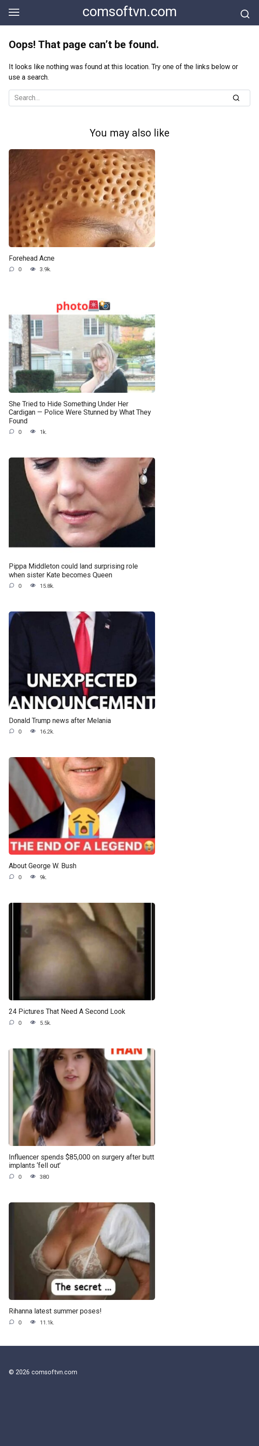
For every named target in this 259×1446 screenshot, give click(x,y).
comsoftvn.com (130, 11)
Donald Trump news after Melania (60, 720)
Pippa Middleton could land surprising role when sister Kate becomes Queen (73, 570)
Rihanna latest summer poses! (55, 1311)
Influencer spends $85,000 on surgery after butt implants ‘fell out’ (81, 1161)
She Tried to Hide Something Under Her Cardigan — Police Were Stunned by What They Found (80, 412)
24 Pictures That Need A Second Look (67, 1011)
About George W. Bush (42, 866)
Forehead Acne (32, 258)
